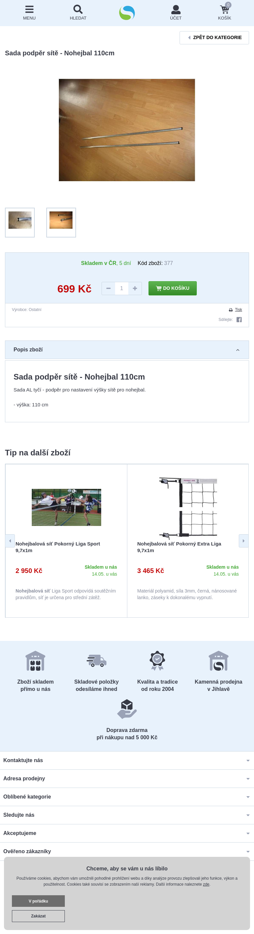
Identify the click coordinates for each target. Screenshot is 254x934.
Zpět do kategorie (214, 37)
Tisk (235, 309)
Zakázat (38, 916)
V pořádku (38, 901)
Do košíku (173, 288)
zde (206, 884)
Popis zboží (127, 349)
